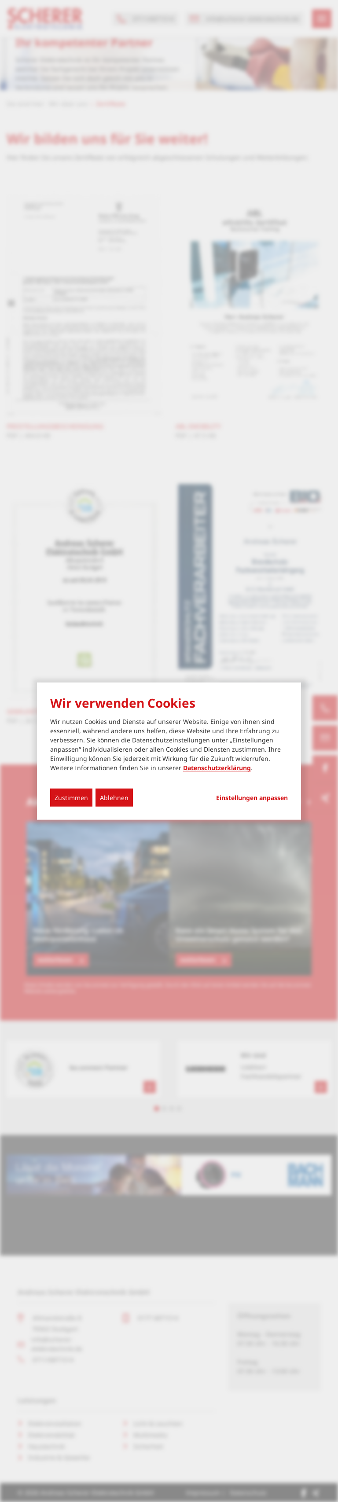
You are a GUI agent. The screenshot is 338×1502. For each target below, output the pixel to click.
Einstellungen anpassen (252, 797)
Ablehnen (114, 797)
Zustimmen (71, 797)
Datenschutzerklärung (217, 768)
